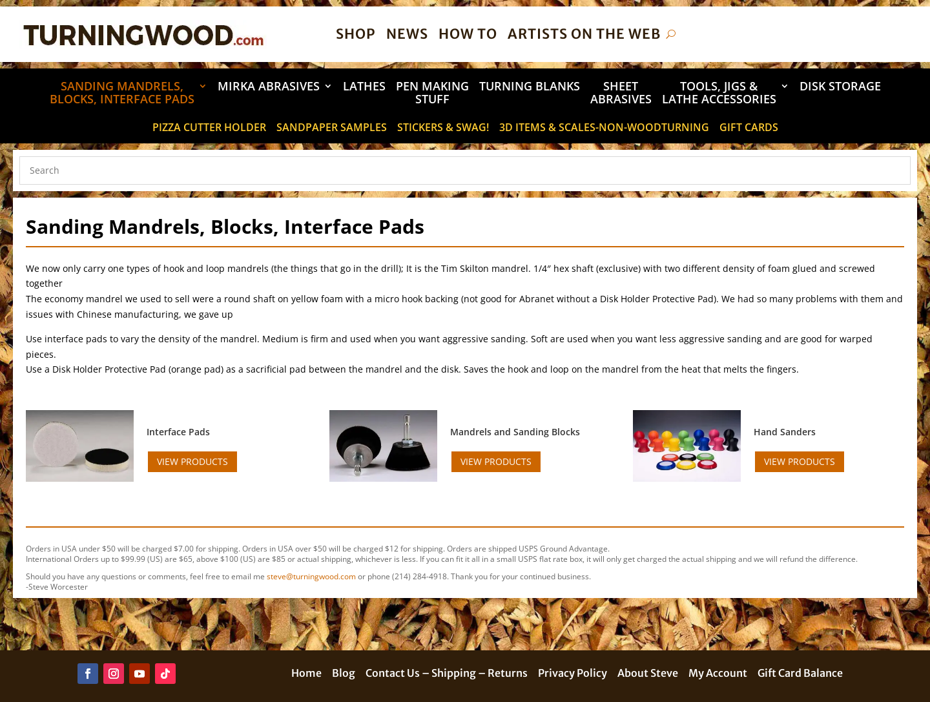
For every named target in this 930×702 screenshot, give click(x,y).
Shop (356, 34)
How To (468, 34)
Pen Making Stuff (432, 93)
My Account (717, 673)
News (407, 34)
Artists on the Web (584, 34)
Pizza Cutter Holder (209, 128)
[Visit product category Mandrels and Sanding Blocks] (518, 432)
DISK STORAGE (840, 87)
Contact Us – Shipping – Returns (447, 673)
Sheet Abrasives (621, 93)
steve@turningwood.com (311, 576)
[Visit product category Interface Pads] (215, 432)
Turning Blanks (529, 87)
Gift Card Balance (800, 673)
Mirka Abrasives (269, 87)
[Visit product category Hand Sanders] (822, 432)
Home (306, 673)
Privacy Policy (572, 673)
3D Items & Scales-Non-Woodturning (604, 128)
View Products (192, 461)
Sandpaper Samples (331, 128)
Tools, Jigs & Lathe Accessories (719, 93)
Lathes (364, 87)
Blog (343, 673)
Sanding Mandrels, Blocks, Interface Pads (122, 93)
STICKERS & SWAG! (443, 128)
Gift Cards (748, 128)
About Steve (647, 673)
